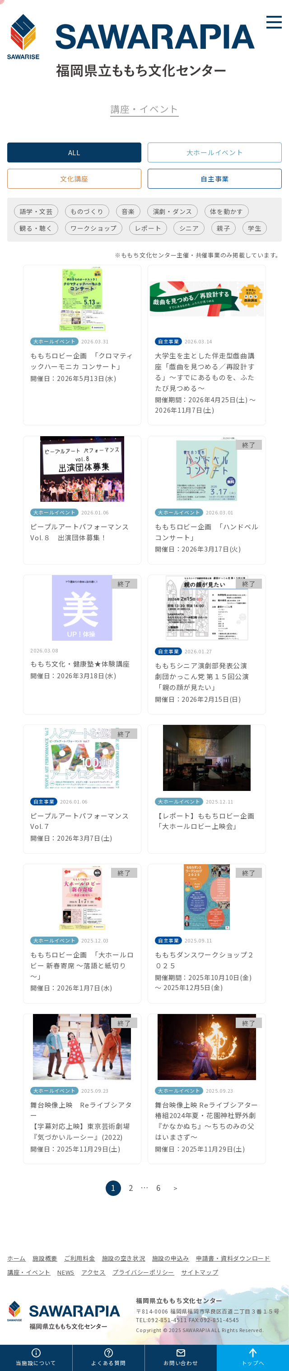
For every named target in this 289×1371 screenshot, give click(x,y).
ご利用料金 (79, 1258)
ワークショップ (93, 228)
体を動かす (226, 211)
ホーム (16, 1258)
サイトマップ (199, 1272)
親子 (223, 228)
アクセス (93, 1272)
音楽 (128, 211)
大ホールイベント (214, 152)
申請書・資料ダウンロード (233, 1258)
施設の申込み (170, 1258)
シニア (189, 228)
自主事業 (214, 178)
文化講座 (74, 178)
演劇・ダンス (172, 211)
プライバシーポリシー (143, 1272)
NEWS (66, 1272)
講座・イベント (29, 1272)
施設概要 (45, 1258)
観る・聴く (36, 228)
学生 (254, 228)
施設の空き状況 (123, 1258)
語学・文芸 (36, 211)
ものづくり (87, 211)
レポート (148, 228)
